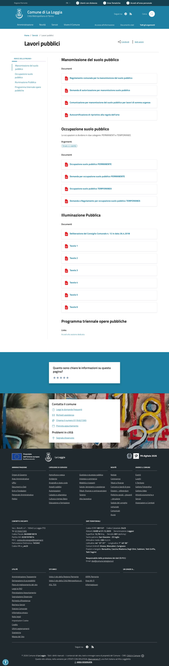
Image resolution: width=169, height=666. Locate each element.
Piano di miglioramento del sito (24, 584)
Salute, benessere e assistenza (92, 486)
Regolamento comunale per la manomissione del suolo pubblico (101, 78)
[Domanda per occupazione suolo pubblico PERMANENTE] (66, 177)
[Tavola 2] (66, 258)
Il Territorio (139, 482)
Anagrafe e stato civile (58, 482)
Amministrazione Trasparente (24, 576)
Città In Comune (133, 655)
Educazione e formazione (59, 502)
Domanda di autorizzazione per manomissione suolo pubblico (100, 90)
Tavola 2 (74, 258)
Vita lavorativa (85, 498)
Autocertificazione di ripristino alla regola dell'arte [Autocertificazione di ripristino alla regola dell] (94, 114)
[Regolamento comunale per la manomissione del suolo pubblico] (66, 78)
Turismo (82, 494)
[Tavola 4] (66, 283)
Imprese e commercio (88, 478)
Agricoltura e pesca (57, 474)
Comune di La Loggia (44, 12)
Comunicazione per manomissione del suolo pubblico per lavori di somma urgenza (110, 102)
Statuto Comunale (19, 608)
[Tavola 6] (66, 307)
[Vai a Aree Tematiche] (111, 3)
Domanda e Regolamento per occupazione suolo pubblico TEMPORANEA (105, 201)
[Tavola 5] (66, 295)
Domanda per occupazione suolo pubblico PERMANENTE (97, 176)
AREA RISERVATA (83, 662)
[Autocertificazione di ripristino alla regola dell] (66, 115)
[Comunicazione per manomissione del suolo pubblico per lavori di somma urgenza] (66, 103)
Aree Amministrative (20, 478)
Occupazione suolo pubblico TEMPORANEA (91, 188)
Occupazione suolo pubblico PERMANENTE (91, 164)
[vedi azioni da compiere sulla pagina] (137, 42)
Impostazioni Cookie (20, 620)
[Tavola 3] (66, 271)
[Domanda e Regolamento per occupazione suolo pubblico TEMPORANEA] (66, 201)
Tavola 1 (74, 245)
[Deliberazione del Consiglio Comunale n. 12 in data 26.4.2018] (66, 234)
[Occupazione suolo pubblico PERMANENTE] (66, 165)
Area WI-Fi (90, 580)
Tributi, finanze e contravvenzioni (93, 490)
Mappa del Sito (18, 636)
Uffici (14, 482)
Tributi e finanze (117, 482)
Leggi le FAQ (17, 588)
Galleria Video (141, 490)
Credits (15, 624)
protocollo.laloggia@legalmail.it (30, 540)
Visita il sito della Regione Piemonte (64, 576)
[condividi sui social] (123, 42)
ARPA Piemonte (92, 576)
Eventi (138, 474)
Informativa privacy (20, 612)
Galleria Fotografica (143, 486)
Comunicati (115, 510)
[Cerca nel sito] (152, 14)
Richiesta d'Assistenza (21, 600)
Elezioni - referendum (120, 490)
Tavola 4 (74, 282)
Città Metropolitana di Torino (40, 16)
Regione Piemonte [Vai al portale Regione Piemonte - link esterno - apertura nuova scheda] (20, 3)
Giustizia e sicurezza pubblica (91, 474)
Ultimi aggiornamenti (20, 628)
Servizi (35, 35)
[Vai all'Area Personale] (139, 3)
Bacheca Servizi (18, 604)
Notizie (113, 474)
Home (26, 35)
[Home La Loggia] (38, 14)
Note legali (16, 616)
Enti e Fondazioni (19, 490)
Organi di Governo (19, 474)
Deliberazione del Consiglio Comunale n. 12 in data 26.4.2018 (100, 233)
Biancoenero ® (94, 659)
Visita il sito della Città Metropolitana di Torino (68, 580)
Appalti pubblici (55, 486)
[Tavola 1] (66, 246)
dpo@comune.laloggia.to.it (103, 560)
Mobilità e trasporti (87, 482)
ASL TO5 (52, 584)
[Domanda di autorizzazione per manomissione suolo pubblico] (66, 91)
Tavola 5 (74, 294)
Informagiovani (92, 584)
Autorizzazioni (54, 490)
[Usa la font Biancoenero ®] (86, 3)
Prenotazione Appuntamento (24, 592)
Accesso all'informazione (104, 24)
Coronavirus (115, 478)
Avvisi (113, 514)
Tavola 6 (74, 307)
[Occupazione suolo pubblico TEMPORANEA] (66, 189)
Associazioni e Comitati (144, 502)
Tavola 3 (74, 270)
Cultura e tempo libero (58, 498)
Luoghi (138, 478)
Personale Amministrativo (22, 494)
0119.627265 (21, 531)
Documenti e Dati (19, 486)
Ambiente (53, 478)
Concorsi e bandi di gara (120, 486)
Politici (14, 498)
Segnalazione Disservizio (22, 596)
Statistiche (16, 632)
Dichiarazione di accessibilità (23, 580)
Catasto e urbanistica (57, 494)
